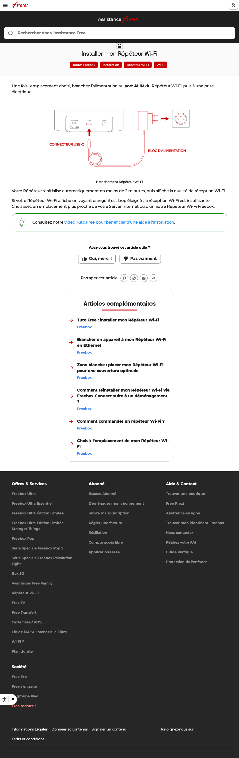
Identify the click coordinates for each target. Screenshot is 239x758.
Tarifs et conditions (28, 739)
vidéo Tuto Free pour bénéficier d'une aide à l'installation (119, 222)
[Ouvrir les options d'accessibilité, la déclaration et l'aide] (4, 699)
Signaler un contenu (109, 729)
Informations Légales (30, 729)
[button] (13, 699)
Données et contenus (69, 729)
